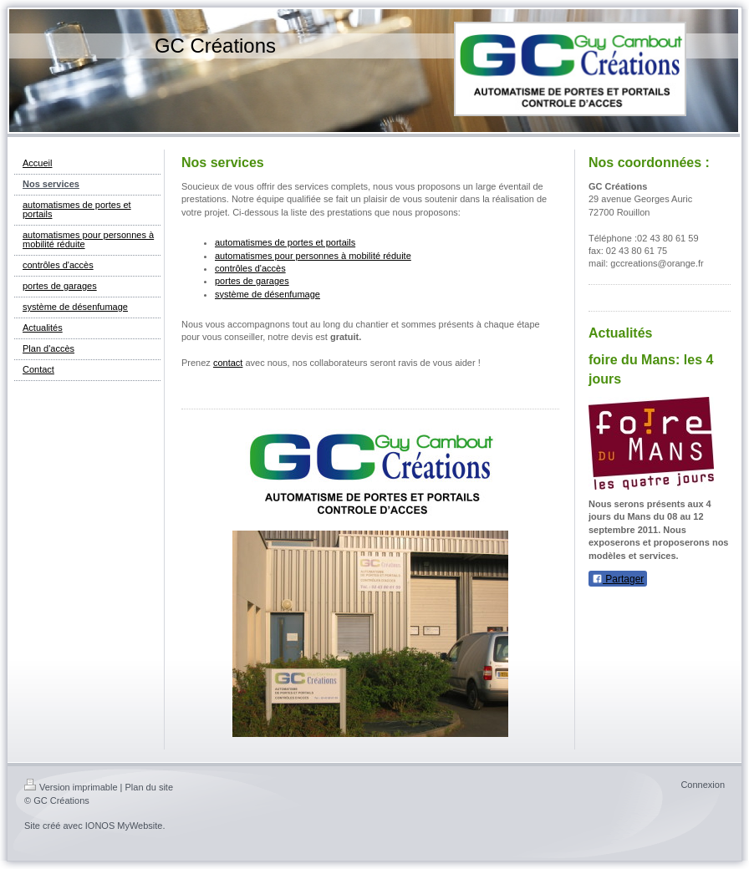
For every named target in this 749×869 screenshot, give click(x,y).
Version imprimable (71, 787)
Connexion (702, 785)
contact (227, 363)
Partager (618, 579)
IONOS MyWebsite (124, 826)
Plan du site (149, 787)
